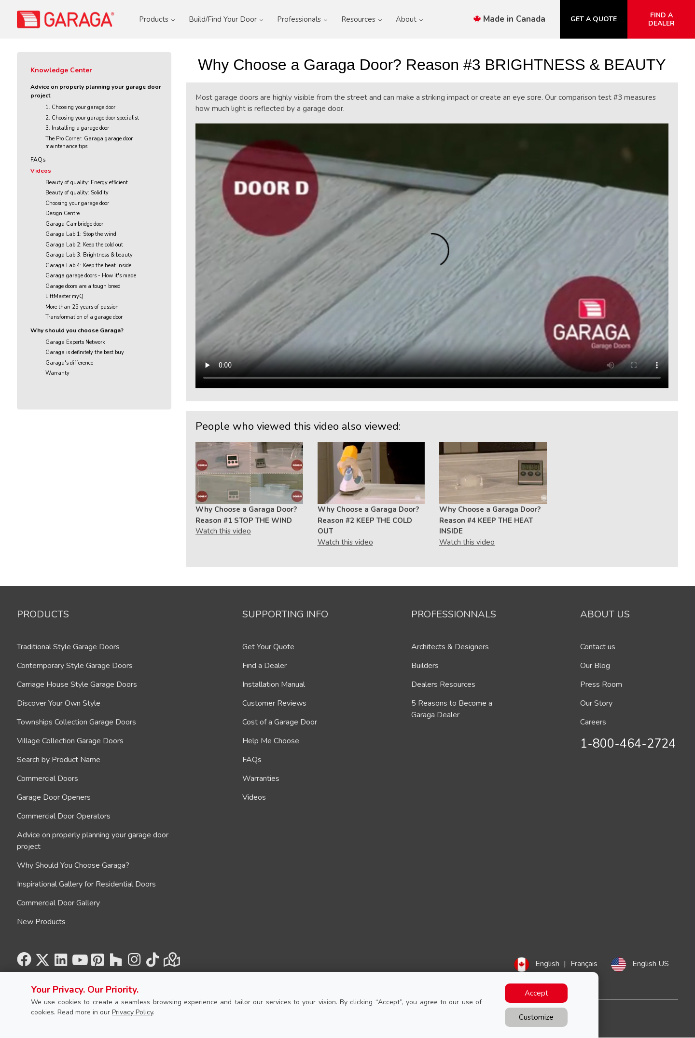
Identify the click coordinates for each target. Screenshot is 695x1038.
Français (584, 963)
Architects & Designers (450, 647)
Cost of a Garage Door (279, 722)
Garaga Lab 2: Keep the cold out (84, 244)
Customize (536, 1017)
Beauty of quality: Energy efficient (86, 182)
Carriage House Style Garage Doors (77, 684)
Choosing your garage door (77, 203)
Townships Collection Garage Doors (76, 722)
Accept (536, 993)
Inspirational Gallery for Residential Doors (86, 884)
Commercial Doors (47, 778)
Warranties (260, 778)
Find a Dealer (264, 665)
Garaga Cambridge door (74, 224)
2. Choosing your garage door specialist (92, 118)
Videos (40, 171)
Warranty (57, 373)
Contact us (597, 647)
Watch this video (223, 531)
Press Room (601, 684)
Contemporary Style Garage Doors (75, 665)
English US (650, 963)
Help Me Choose (270, 741)
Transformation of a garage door (84, 317)
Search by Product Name (58, 759)
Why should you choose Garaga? (77, 330)
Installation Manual (273, 684)
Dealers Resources (443, 684)
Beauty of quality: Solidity (77, 192)
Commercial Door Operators (64, 816)
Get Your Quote (268, 647)
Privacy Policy (132, 1012)
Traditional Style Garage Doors (68, 647)
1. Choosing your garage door (80, 107)
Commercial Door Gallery (58, 903)
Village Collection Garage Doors (70, 741)
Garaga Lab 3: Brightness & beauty (89, 255)
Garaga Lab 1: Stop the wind (80, 234)
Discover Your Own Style (58, 703)
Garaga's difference (69, 363)
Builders (425, 665)
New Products (41, 921)
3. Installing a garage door (77, 128)
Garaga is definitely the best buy (84, 352)
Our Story (596, 703)
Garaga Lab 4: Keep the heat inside (88, 265)
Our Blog (595, 665)
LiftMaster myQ (64, 296)
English (547, 963)
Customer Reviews (274, 703)
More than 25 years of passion (82, 307)
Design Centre (62, 213)
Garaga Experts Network (75, 342)
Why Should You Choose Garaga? (73, 865)
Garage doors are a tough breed (83, 286)
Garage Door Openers (54, 797)
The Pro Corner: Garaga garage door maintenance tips (89, 142)
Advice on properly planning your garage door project (95, 91)
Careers (593, 722)
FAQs (38, 160)
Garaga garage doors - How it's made (90, 275)
